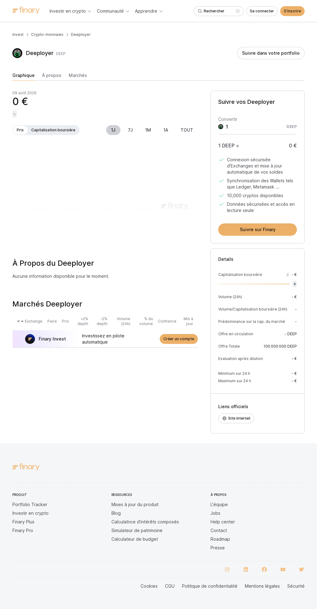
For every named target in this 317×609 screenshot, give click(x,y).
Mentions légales (262, 586)
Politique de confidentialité (209, 586)
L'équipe (219, 504)
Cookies (149, 586)
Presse (218, 547)
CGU (170, 586)
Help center (223, 521)
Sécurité (296, 586)
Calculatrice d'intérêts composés (145, 521)
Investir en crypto (30, 513)
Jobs (215, 513)
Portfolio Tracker (29, 504)
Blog (116, 513)
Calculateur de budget (134, 539)
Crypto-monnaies (47, 34)
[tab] (23, 76)
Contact (219, 530)
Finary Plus (23, 521)
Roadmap (220, 539)
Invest (18, 34)
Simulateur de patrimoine (137, 530)
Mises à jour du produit (134, 504)
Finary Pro (22, 530)
